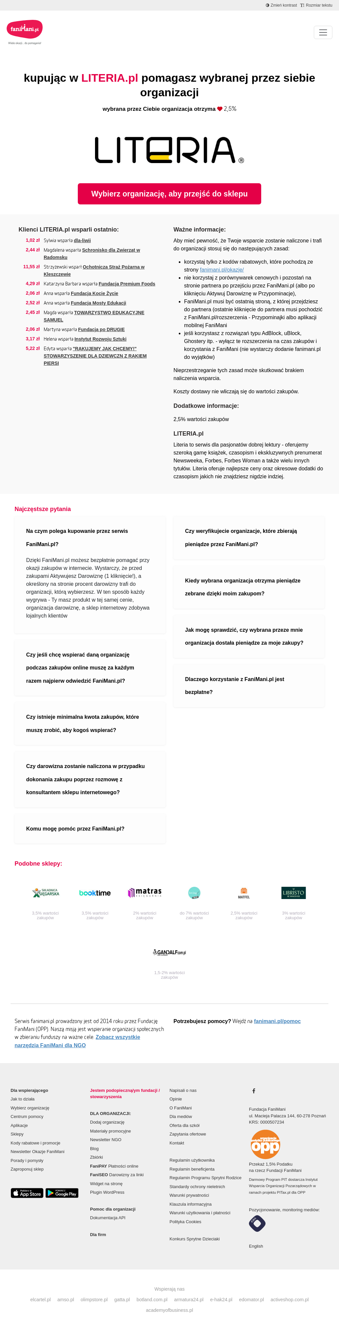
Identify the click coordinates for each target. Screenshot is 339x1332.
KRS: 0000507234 (266, 1122)
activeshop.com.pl (289, 1299)
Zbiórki (96, 1157)
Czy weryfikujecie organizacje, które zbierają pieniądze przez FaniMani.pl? (241, 537)
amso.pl (65, 1299)
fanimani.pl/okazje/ (222, 270)
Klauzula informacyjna (191, 1204)
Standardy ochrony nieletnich (197, 1186)
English (256, 1246)
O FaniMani (181, 1107)
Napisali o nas (183, 1090)
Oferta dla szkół (184, 1125)
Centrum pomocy (27, 1116)
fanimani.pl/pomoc (277, 1021)
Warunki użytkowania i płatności (200, 1212)
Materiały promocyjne (110, 1131)
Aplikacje (19, 1125)
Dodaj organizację (107, 1122)
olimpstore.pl (94, 1299)
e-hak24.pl (221, 1299)
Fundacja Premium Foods (127, 283)
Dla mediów (181, 1116)
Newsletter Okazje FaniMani (38, 1151)
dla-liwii (82, 240)
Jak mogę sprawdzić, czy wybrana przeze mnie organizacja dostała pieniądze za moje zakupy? (244, 636)
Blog (94, 1148)
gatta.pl (122, 1299)
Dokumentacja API (107, 1217)
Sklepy (17, 1134)
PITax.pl (283, 1192)
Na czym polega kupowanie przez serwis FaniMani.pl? (77, 537)
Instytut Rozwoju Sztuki (100, 339)
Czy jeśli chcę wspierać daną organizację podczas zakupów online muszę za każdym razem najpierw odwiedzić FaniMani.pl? (80, 668)
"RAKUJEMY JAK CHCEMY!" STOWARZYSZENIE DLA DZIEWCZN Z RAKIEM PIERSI (95, 356)
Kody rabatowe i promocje (35, 1142)
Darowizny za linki (117, 1174)
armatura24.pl (189, 1299)
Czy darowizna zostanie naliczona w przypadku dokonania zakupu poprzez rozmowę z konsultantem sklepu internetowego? (85, 779)
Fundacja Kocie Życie (94, 293)
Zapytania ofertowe (188, 1134)
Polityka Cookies (185, 1221)
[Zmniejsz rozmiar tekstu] (316, 5)
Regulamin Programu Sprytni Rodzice (205, 1177)
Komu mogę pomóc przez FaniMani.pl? (75, 829)
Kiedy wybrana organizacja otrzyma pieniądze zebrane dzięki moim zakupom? (243, 587)
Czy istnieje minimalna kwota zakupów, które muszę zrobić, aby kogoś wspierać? (82, 723)
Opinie (176, 1098)
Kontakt (177, 1142)
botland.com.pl (152, 1299)
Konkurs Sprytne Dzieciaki (195, 1238)
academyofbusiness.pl (169, 1310)
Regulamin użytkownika (192, 1160)
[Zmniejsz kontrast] (281, 5)
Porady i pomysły (27, 1160)
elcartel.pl (40, 1299)
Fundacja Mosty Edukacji (98, 303)
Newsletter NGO (105, 1139)
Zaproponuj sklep (27, 1169)
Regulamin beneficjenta (192, 1169)
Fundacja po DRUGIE (101, 329)
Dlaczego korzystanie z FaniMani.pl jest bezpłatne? (234, 685)
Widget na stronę (106, 1183)
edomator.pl (251, 1299)
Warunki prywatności (189, 1195)
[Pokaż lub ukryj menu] (323, 32)
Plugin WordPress (107, 1192)
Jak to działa (22, 1098)
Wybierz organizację (30, 1107)
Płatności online (114, 1166)
